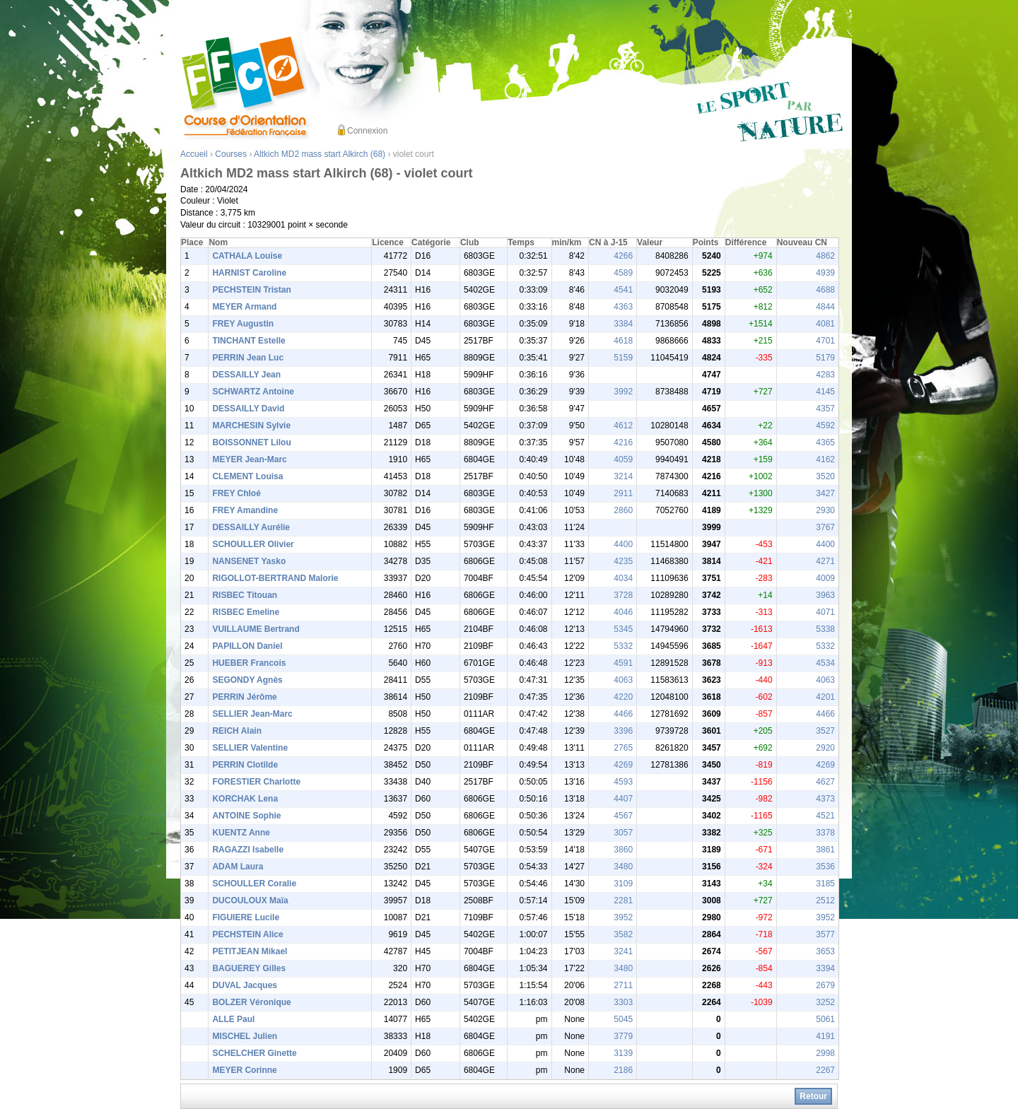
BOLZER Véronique (251, 1002)
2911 (623, 493)
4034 (623, 578)
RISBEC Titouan (244, 595)
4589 (623, 273)
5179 (825, 358)
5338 (825, 629)
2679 (825, 985)
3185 (825, 883)
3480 (623, 867)
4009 (825, 578)
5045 (623, 1019)
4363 (623, 307)
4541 (623, 290)
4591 (623, 663)
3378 (825, 833)
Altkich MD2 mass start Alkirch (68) (319, 154)
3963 (825, 595)
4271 (825, 561)
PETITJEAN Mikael (249, 951)
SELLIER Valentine (250, 748)
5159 (623, 358)
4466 (623, 714)
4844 (825, 307)
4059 (623, 459)
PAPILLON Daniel (247, 646)
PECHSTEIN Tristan (251, 290)
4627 (825, 782)
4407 (623, 799)
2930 (825, 510)
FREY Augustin (243, 324)
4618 (623, 341)
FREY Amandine (245, 510)
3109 (623, 883)
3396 (623, 731)
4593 (623, 782)
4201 (825, 697)
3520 (825, 476)
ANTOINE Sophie (246, 816)
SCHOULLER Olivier (252, 544)
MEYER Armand (244, 307)
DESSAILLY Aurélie (251, 527)
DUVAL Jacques (244, 985)
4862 (825, 256)
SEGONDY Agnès (247, 680)
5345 (623, 629)
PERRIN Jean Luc (247, 358)
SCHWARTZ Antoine (253, 392)
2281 (623, 900)
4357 (825, 408)
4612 (623, 425)
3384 (623, 324)
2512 (825, 900)
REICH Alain (237, 731)
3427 (825, 493)
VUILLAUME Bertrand (255, 629)
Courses (231, 154)
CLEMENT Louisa (247, 476)
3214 (623, 476)
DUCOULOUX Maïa (250, 900)
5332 (623, 646)
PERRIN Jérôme (244, 697)
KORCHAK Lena (245, 799)
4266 (623, 256)
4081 (825, 324)
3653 (825, 951)
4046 (623, 612)
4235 (623, 561)
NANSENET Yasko (249, 561)
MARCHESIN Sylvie (251, 425)
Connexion (367, 131)
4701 (825, 341)
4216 (623, 442)
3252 (825, 1002)
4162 (825, 459)
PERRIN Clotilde (245, 765)
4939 (825, 273)
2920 (825, 748)
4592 (825, 425)
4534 (825, 663)
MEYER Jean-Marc (249, 459)
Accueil (194, 154)
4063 (623, 680)
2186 (623, 1070)
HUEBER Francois (249, 663)
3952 (623, 917)
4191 (825, 1036)
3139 (623, 1053)
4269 (623, 765)
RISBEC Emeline (245, 612)
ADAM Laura (237, 867)
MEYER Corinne (244, 1070)
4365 (825, 442)
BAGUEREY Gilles (249, 968)
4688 (825, 290)
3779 (623, 1036)
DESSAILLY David (248, 408)
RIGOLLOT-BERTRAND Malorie (275, 578)
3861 (825, 850)
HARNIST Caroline (249, 273)
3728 (623, 595)
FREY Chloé (236, 493)
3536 (825, 867)
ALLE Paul (233, 1019)
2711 (623, 985)
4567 (623, 816)
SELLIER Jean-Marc (252, 714)
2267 (825, 1070)
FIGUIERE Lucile (245, 917)
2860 (623, 510)
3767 (825, 527)
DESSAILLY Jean (246, 375)
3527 (825, 731)
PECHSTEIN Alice (247, 934)
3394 (825, 968)
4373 (825, 799)
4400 (623, 544)
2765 (623, 748)
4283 (825, 375)
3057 (623, 833)
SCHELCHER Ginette (254, 1053)
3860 (623, 850)
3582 (623, 934)
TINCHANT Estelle (248, 341)
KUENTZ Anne (241, 833)
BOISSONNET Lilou (251, 442)
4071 (825, 612)
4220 (623, 697)
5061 (825, 1019)
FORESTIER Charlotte (256, 782)
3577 (825, 934)
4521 (825, 816)
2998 (825, 1053)
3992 (623, 392)
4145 (825, 392)
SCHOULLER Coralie (254, 883)
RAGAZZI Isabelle (247, 850)
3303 (623, 1002)
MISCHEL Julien (244, 1036)
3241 (623, 951)
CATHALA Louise (247, 256)
